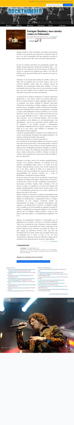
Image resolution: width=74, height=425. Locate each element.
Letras (51, 25)
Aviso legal (65, 294)
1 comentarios (53, 36)
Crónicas (31, 25)
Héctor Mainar (54, 241)
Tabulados (62, 25)
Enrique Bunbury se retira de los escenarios (18, 272)
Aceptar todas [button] (68, 5)
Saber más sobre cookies (67, 1)
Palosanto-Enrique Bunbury (14, 290)
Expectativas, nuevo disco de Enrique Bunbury (19, 275)
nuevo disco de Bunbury (51, 38)
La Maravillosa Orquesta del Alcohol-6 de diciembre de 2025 (53, 274)
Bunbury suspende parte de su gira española (18, 287)
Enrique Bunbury (38, 38)
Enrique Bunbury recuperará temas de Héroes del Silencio (22, 284)
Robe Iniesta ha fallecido (45, 272)
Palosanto (44, 38)
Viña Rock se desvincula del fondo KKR (48, 269)
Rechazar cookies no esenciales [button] (54, 5)
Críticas (20, 25)
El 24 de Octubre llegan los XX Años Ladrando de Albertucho (53, 289)
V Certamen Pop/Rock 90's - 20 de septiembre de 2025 (51, 286)
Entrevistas (41, 25)
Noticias (10, 25)
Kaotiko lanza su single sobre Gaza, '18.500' (49, 277)
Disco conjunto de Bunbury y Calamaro (17, 281)
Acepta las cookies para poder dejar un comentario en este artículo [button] (33, 261)
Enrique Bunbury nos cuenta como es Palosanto (44, 32)
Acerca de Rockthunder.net (55, 294)
